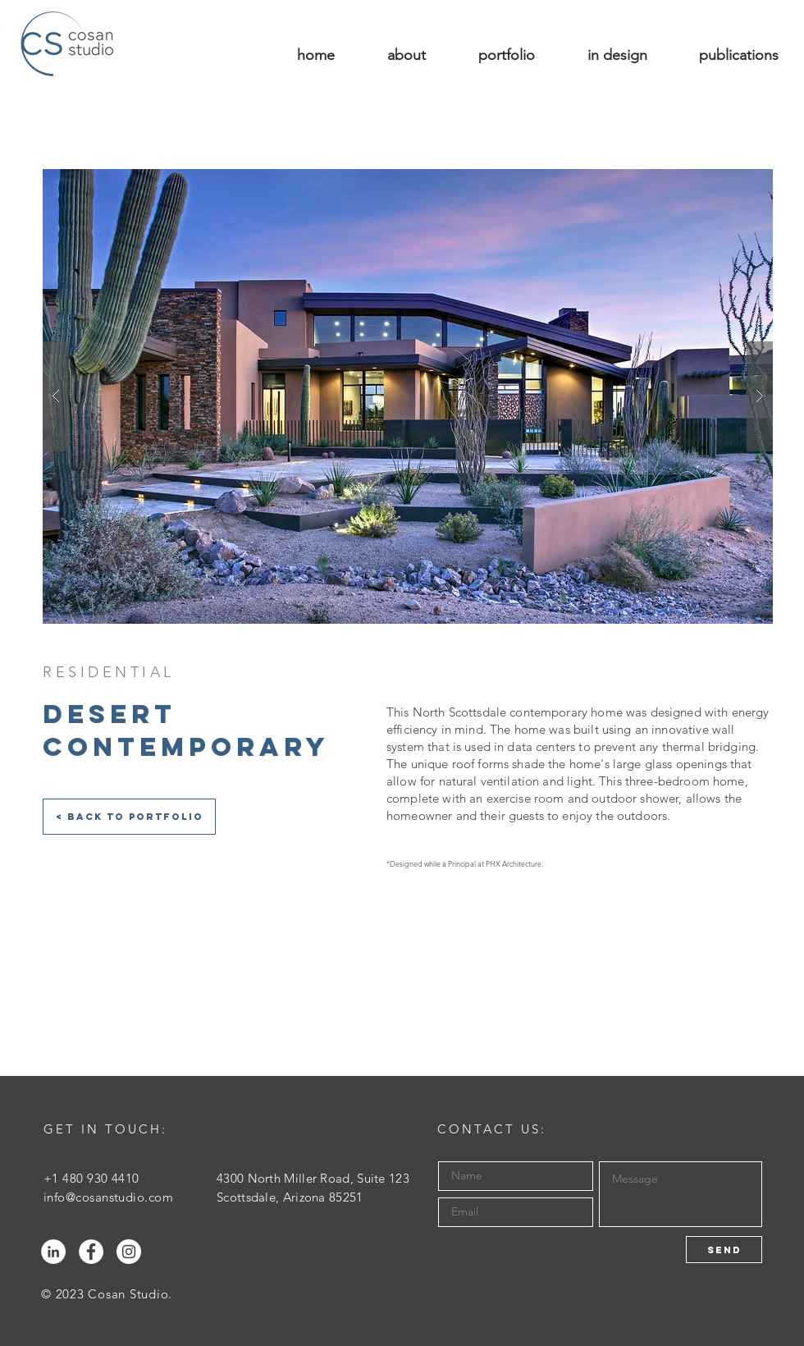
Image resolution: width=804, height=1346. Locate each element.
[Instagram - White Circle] (128, 1251)
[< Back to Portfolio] (129, 817)
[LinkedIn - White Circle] (53, 1251)
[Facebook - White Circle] (91, 1251)
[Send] (724, 1249)
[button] (408, 396)
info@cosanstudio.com (108, 1197)
